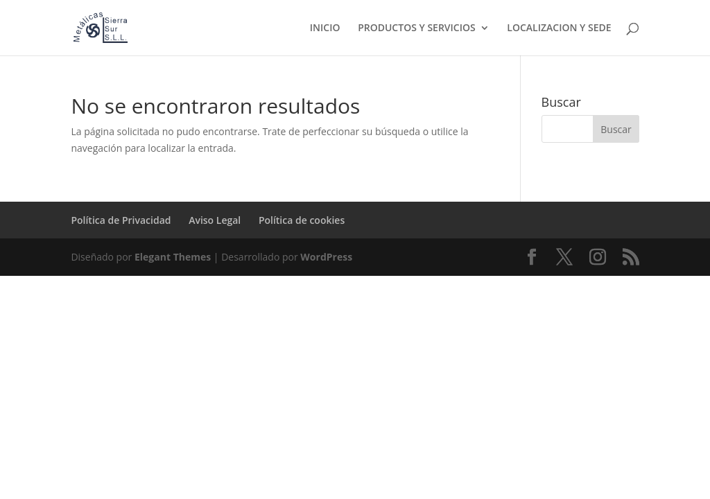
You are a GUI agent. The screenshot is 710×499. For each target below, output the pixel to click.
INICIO (325, 28)
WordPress (326, 256)
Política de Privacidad (121, 220)
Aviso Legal (215, 220)
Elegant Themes (173, 256)
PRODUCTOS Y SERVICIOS (417, 28)
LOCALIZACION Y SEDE (559, 28)
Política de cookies (302, 220)
